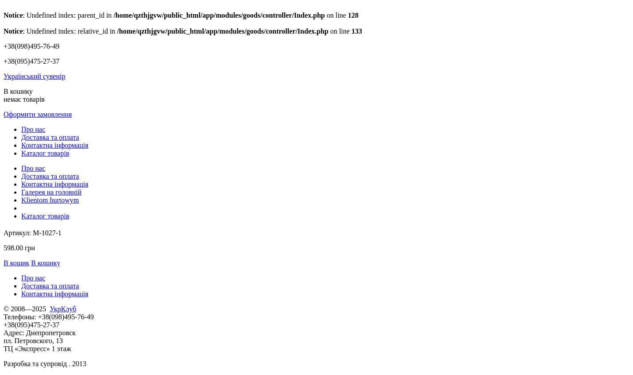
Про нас (33, 129)
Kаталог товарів (45, 153)
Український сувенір (35, 76)
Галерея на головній (51, 192)
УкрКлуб (63, 309)
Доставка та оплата (50, 137)
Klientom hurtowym (50, 200)
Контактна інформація (55, 145)
